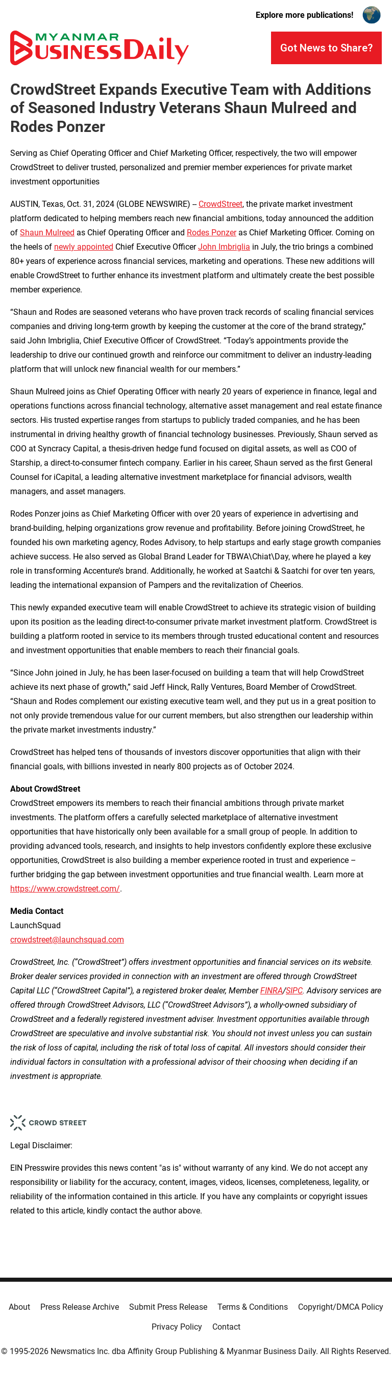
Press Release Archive (79, 1307)
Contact (226, 1327)
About (19, 1307)
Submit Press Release (168, 1307)
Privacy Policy (177, 1327)
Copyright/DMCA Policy (340, 1307)
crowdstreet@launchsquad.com (67, 939)
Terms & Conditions (252, 1307)
